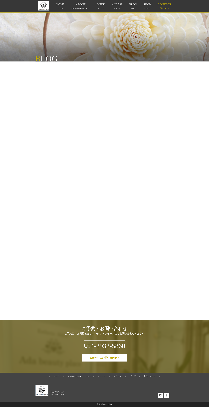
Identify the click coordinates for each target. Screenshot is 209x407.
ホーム (57, 376)
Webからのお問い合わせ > (104, 357)
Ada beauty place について (78, 376)
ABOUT (80, 6)
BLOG (133, 6)
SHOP (147, 6)
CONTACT (164, 6)
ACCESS (117, 6)
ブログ (133, 376)
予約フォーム (149, 376)
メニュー (101, 376)
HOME (60, 6)
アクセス (117, 376)
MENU (101, 6)
